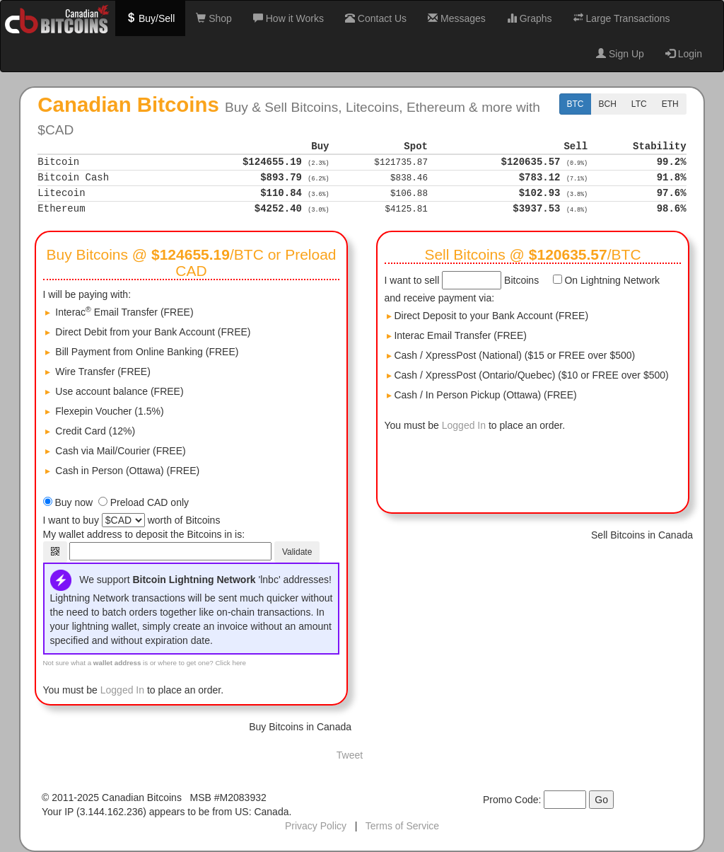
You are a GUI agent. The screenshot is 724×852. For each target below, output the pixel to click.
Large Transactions (621, 18)
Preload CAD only (149, 502)
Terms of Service (402, 825)
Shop (214, 18)
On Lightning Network (611, 280)
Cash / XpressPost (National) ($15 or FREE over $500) (511, 355)
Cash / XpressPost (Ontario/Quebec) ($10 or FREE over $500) (528, 375)
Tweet (350, 755)
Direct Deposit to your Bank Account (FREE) (488, 316)
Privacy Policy (315, 825)
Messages (457, 18)
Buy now (73, 502)
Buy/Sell (150, 18)
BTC (575, 104)
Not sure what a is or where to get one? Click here (145, 663)
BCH (608, 104)
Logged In (122, 690)
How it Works (288, 18)
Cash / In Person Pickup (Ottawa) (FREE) (482, 395)
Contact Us (376, 18)
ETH (670, 104)
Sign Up (620, 53)
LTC (639, 104)
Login (683, 53)
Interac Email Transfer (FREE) (457, 335)
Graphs (529, 18)
